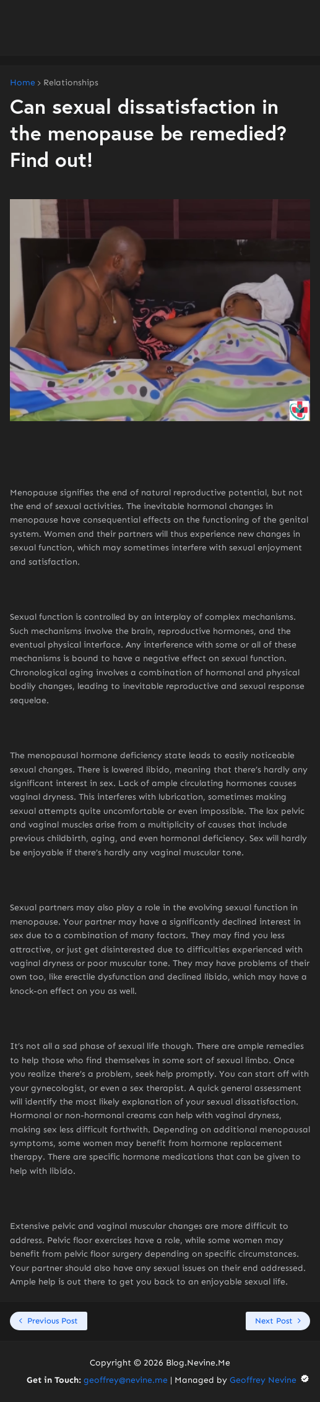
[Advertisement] (160, 28)
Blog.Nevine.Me (198, 1362)
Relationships (70, 83)
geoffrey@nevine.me (126, 1380)
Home (22, 83)
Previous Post (52, 1320)
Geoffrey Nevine (270, 1380)
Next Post (274, 1320)
